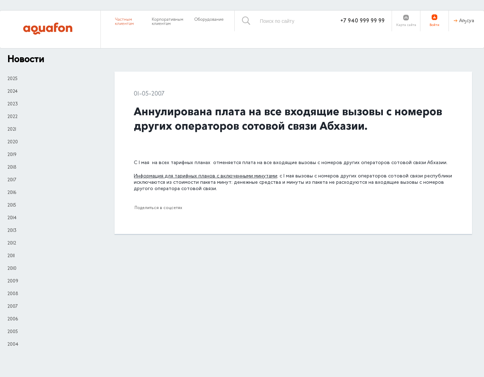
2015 (11, 205)
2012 (11, 243)
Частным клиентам (124, 22)
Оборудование (209, 20)
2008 (12, 294)
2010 (12, 268)
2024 (12, 91)
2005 (12, 332)
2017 (11, 180)
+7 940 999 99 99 (362, 21)
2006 (12, 319)
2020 (12, 142)
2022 (12, 117)
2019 (12, 154)
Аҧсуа (466, 21)
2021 (11, 129)
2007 (12, 306)
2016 (11, 192)
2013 (12, 230)
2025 (12, 79)
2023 (12, 104)
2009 (12, 281)
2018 (12, 167)
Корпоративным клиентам (167, 22)
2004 (12, 344)
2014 (12, 218)
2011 (11, 256)
